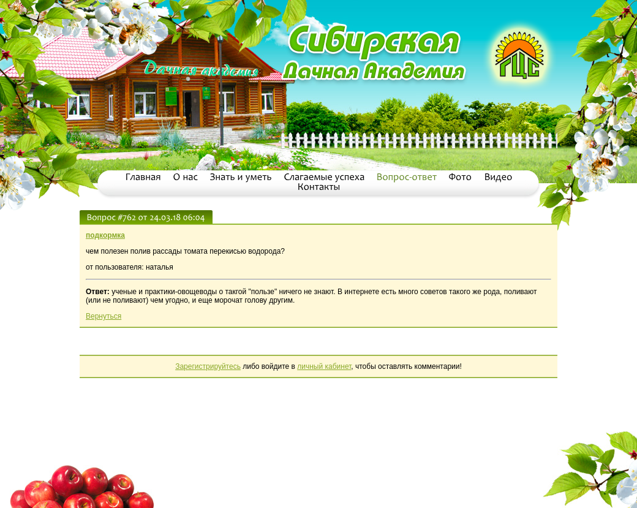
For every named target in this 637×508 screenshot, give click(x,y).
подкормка (105, 235)
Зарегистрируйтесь (208, 366)
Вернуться (103, 316)
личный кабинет (324, 366)
